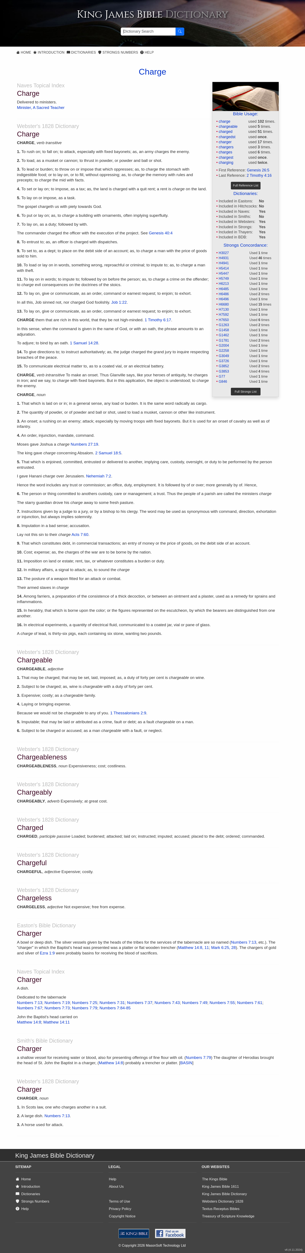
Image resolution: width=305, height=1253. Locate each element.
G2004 (224, 345)
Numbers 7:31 (112, 1002)
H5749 (224, 278)
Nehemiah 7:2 (98, 476)
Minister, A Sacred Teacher (41, 107)
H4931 (224, 258)
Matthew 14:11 (56, 1022)
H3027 (224, 253)
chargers (226, 147)
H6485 (224, 289)
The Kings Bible (214, 1179)
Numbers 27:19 (84, 444)
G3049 (224, 356)
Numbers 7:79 (84, 1008)
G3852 (224, 366)
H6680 (224, 304)
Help (147, 52)
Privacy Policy (120, 1209)
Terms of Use (119, 1201)
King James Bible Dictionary (224, 1194)
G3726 (224, 361)
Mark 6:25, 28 (223, 947)
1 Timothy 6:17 (158, 320)
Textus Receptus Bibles (221, 1209)
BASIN (186, 1063)
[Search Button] (179, 32)
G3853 (224, 371)
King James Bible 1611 (220, 1187)
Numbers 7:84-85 (115, 1008)
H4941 (224, 263)
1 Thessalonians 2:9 (128, 713)
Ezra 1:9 (47, 953)
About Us (116, 1187)
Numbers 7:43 (167, 1002)
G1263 (224, 325)
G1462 (224, 335)
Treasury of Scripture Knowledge (228, 1216)
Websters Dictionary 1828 (222, 1201)
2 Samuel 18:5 (108, 453)
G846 (223, 381)
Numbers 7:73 (57, 1008)
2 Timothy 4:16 (259, 175)
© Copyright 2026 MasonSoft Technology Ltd (152, 1245)
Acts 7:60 (80, 534)
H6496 (224, 299)
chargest (226, 157)
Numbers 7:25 (84, 1002)
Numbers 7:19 (57, 1002)
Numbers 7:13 (243, 942)
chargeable (228, 126)
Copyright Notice (122, 1216)
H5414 (224, 268)
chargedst (227, 137)
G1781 (224, 340)
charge (224, 121)
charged (225, 131)
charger (225, 142)
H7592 (224, 314)
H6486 (224, 294)
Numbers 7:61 (249, 1002)
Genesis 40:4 (161, 233)
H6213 (224, 283)
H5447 (224, 273)
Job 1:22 (119, 302)
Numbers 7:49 (194, 1002)
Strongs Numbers (118, 52)
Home (23, 52)
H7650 (224, 320)
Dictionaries (81, 52)
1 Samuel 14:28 (84, 343)
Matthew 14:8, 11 (193, 947)
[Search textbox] (148, 32)
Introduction (48, 52)
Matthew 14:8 (29, 1022)
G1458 (224, 330)
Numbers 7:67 (29, 1008)
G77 (222, 376)
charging (226, 162)
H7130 (224, 309)
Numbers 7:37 (139, 1002)
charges (225, 152)
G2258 (224, 350)
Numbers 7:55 (222, 1002)
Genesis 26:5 (258, 170)
